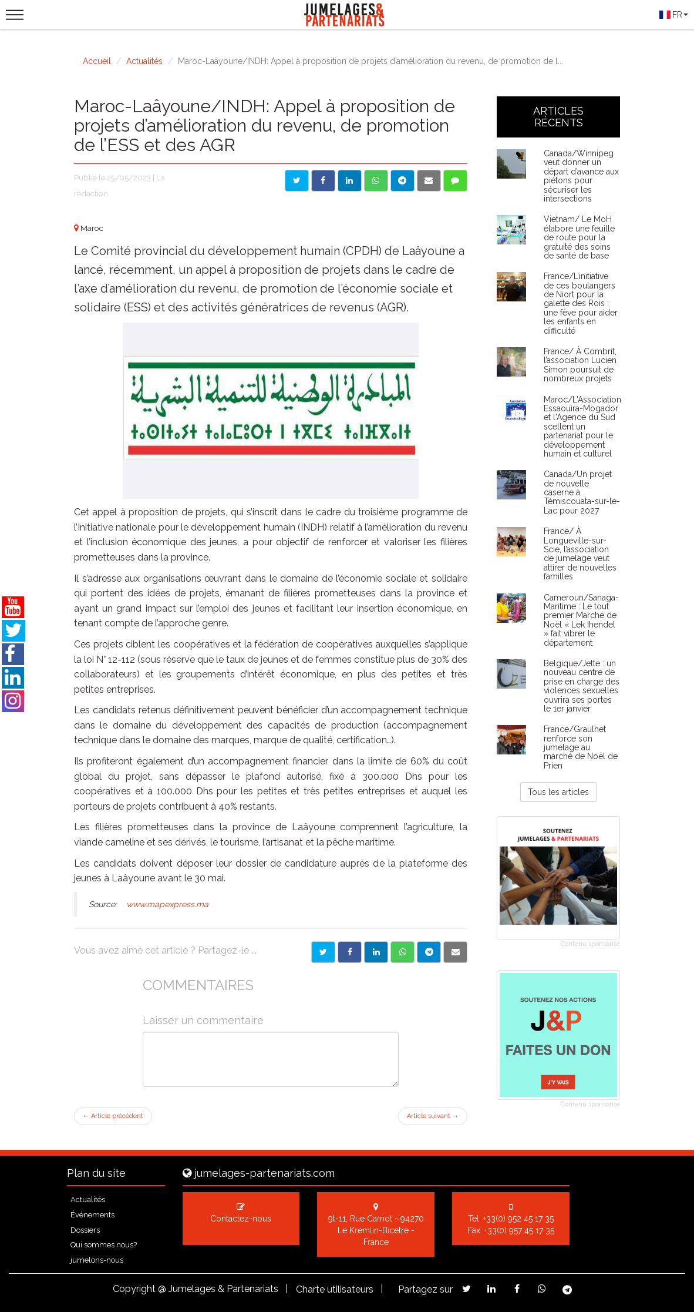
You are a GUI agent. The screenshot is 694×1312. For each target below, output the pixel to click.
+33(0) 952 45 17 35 (518, 1218)
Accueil (97, 61)
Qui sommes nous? (103, 1244)
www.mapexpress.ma (167, 904)
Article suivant (433, 1116)
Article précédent (113, 1116)
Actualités (144, 61)
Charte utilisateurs (334, 1289)
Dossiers (85, 1230)
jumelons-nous (96, 1260)
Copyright (134, 1288)
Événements (92, 1214)
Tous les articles (558, 792)
